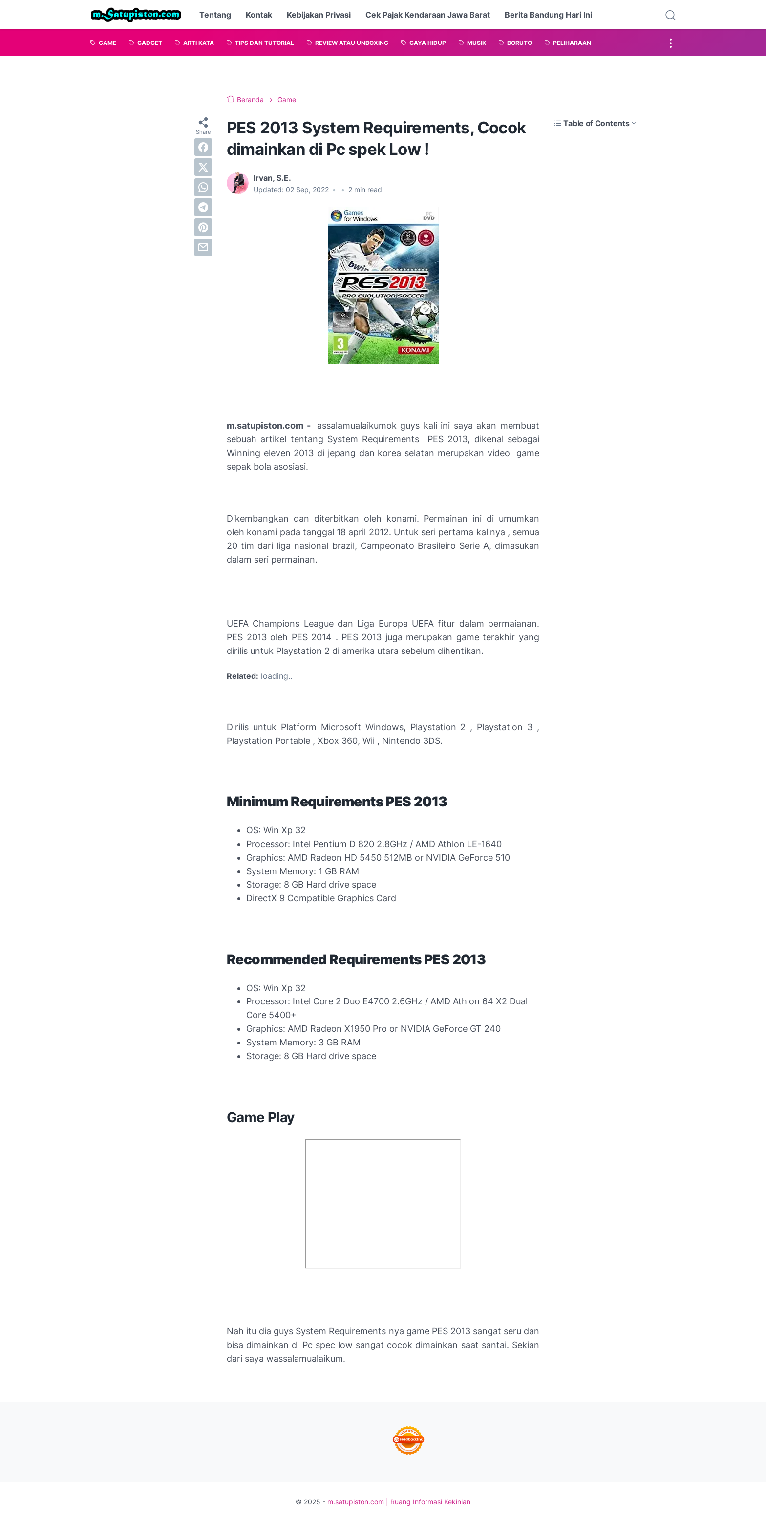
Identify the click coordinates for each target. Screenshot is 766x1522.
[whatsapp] (203, 187)
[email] (203, 247)
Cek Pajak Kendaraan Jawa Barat (427, 15)
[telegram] (203, 207)
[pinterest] (203, 227)
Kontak (259, 15)
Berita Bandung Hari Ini (548, 15)
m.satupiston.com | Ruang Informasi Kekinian (398, 1502)
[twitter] (203, 167)
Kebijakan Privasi (319, 15)
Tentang (215, 15)
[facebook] (203, 147)
